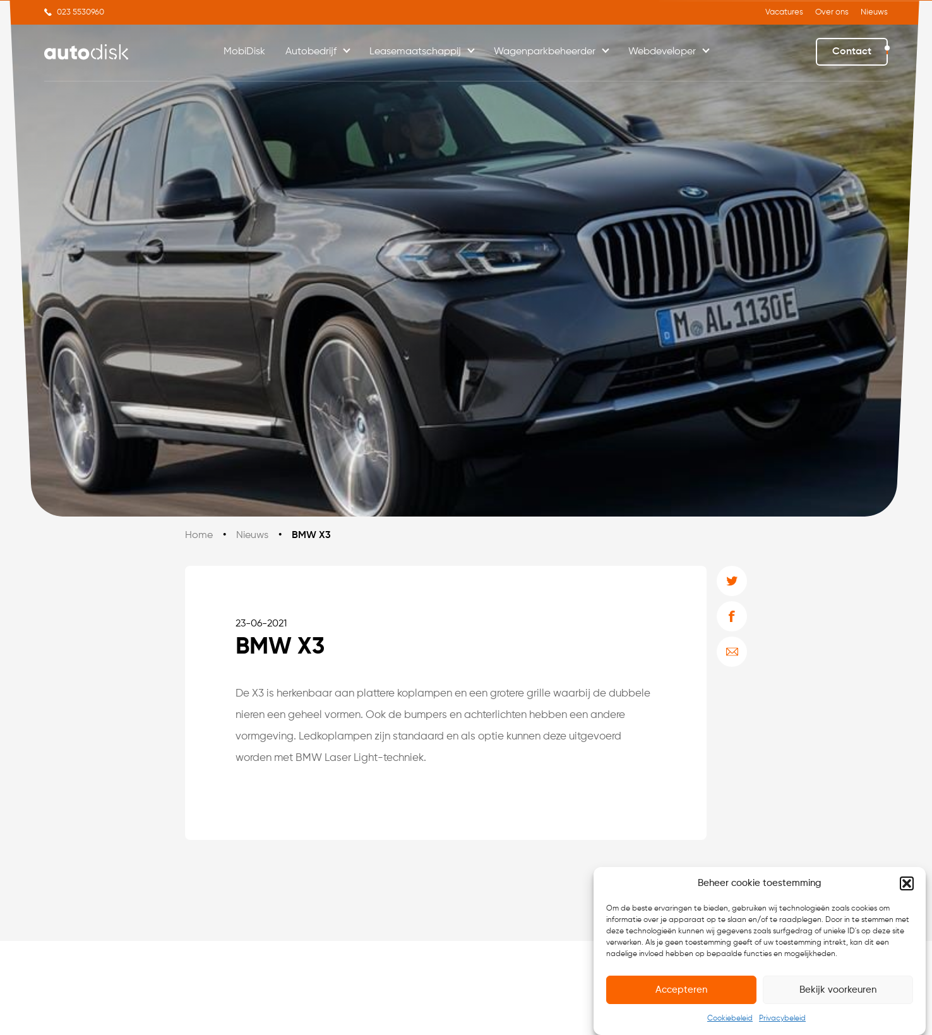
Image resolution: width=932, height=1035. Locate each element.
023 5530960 (80, 12)
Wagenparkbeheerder (544, 52)
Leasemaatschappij (415, 52)
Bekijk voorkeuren (837, 990)
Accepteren (681, 990)
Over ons (832, 12)
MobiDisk (244, 52)
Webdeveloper (662, 52)
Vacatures (784, 12)
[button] (906, 883)
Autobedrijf (311, 52)
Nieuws (874, 12)
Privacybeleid (782, 1018)
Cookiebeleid (730, 1018)
